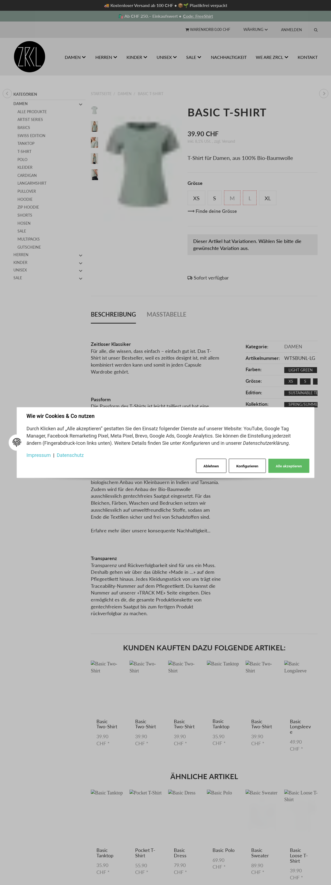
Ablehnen (211, 466)
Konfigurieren (247, 466)
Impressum (39, 455)
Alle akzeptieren (289, 466)
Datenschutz (70, 455)
